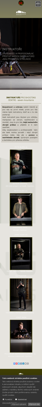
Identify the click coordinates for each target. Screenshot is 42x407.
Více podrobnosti (9, 403)
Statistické (22, 399)
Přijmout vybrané (19, 404)
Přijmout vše (34, 404)
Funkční (8, 399)
